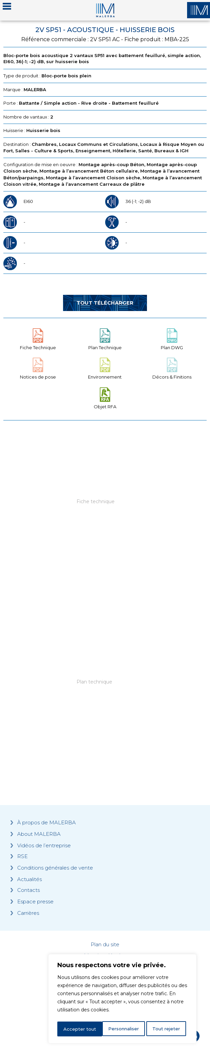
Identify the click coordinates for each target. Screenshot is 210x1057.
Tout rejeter (122, 1029)
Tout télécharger (105, 303)
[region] (122, 999)
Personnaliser (79, 1029)
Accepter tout (166, 1029)
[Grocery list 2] (105, 695)
